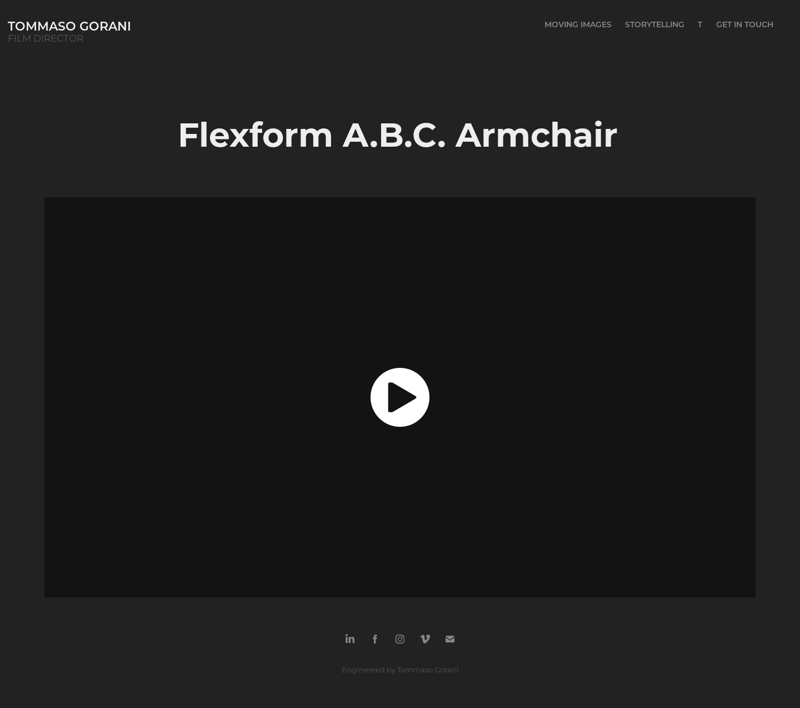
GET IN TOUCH (744, 24)
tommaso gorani (69, 26)
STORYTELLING (654, 24)
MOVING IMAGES (578, 24)
